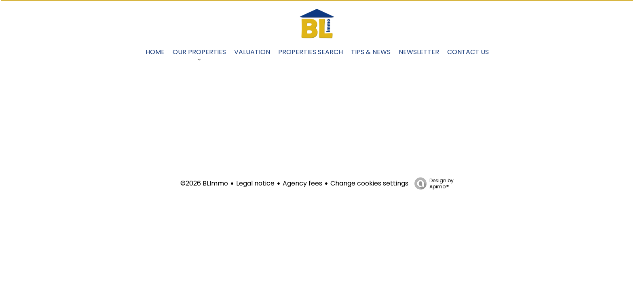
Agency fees (302, 183)
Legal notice (255, 183)
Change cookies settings (369, 183)
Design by (432, 183)
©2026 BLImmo (204, 183)
